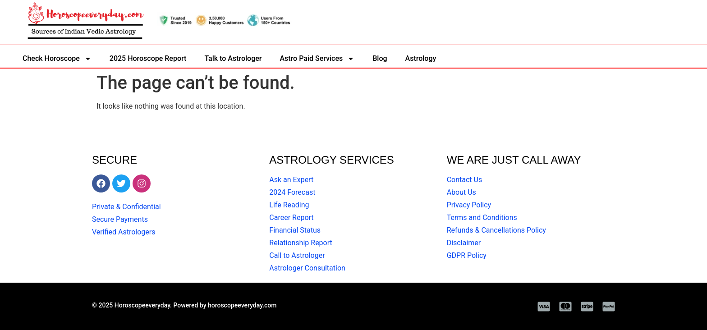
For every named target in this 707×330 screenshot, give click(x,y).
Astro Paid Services (317, 58)
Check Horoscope (57, 58)
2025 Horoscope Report (148, 58)
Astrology (420, 58)
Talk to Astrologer (233, 58)
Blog (379, 58)
